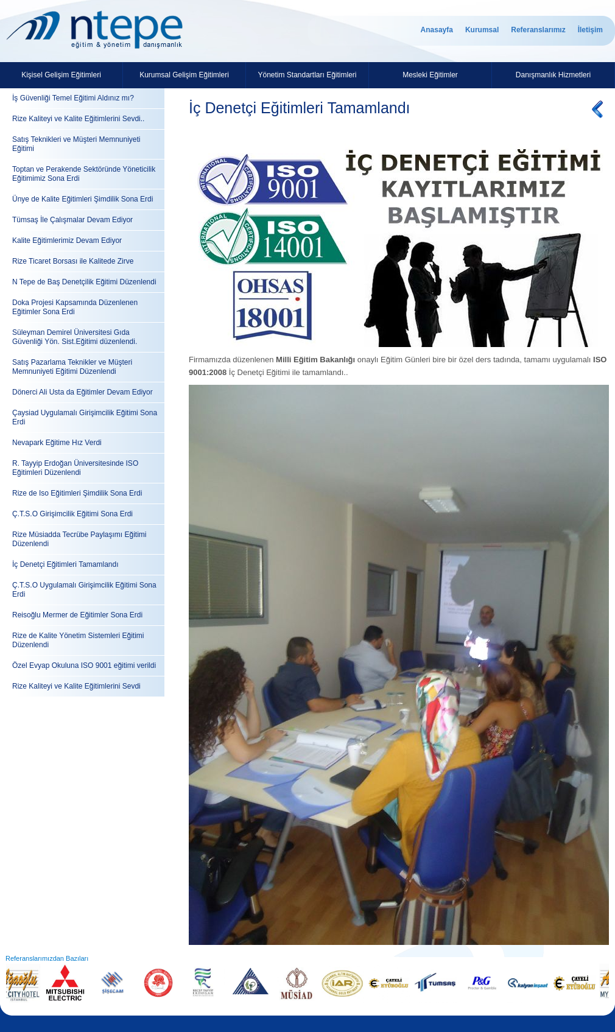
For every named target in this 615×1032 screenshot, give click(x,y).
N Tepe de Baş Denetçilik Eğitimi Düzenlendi (84, 282)
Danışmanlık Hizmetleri (553, 75)
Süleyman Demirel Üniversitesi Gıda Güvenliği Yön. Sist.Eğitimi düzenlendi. (74, 337)
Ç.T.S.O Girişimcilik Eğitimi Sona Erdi (72, 514)
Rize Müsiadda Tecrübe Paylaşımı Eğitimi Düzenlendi (79, 539)
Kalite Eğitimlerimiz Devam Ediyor (67, 240)
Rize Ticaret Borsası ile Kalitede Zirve (72, 261)
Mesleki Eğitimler (430, 75)
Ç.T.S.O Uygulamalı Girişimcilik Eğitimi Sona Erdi (84, 589)
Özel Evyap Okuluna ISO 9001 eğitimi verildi (84, 665)
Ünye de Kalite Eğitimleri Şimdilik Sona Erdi (82, 199)
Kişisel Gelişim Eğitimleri (61, 75)
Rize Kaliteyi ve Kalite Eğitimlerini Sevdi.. (78, 118)
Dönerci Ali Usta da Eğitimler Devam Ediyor (82, 392)
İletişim (590, 30)
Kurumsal (482, 30)
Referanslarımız (538, 30)
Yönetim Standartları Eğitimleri (307, 75)
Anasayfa (437, 30)
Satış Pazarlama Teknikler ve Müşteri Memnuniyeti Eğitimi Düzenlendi (72, 367)
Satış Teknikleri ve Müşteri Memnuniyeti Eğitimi (76, 144)
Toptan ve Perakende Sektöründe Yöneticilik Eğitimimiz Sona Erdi (83, 174)
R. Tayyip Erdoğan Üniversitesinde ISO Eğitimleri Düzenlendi (75, 468)
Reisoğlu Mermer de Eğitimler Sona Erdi (77, 615)
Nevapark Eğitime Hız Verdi (57, 442)
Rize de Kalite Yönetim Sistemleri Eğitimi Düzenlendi (78, 640)
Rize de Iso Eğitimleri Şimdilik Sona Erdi (77, 493)
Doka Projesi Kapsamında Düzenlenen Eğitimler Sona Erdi (75, 307)
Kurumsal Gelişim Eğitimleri (184, 75)
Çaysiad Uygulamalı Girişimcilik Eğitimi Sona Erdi (84, 417)
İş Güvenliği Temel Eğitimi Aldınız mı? (73, 98)
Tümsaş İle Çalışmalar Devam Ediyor (72, 220)
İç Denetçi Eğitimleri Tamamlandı (65, 564)
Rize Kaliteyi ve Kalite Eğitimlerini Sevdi (76, 686)
